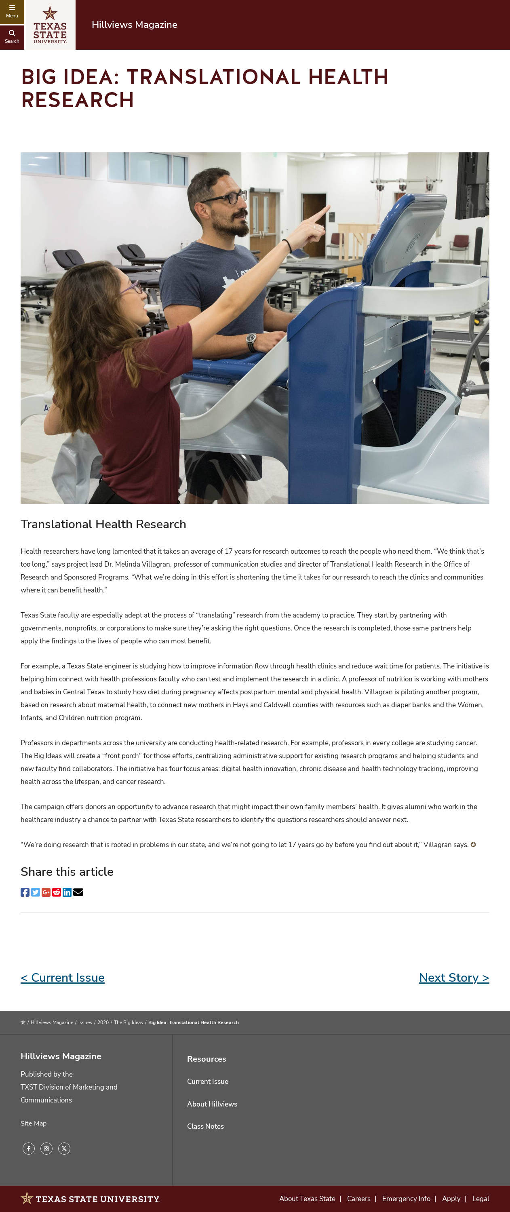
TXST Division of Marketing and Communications (69, 1094)
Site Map (33, 1123)
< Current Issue (63, 978)
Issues (85, 1022)
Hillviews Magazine (134, 24)
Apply (451, 1199)
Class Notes (205, 1126)
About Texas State (307, 1199)
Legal (480, 1199)
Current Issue (207, 1081)
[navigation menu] (12, 12)
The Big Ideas (128, 1022)
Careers (359, 1199)
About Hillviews (212, 1104)
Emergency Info (406, 1199)
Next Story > (454, 978)
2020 (103, 1022)
